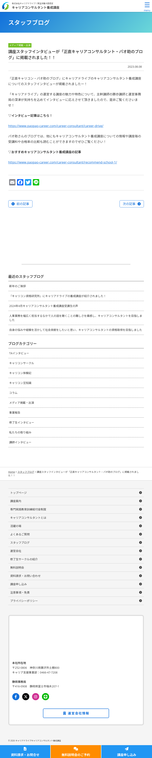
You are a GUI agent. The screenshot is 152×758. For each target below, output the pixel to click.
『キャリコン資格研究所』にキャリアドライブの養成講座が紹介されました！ (57, 296)
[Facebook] (15, 696)
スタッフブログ (20, 542)
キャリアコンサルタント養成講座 (35, 7)
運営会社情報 (76, 713)
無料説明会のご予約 (76, 755)
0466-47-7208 (49, 672)
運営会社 (15, 551)
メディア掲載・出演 (21, 403)
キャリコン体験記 (20, 373)
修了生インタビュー (21, 422)
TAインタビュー (19, 353)
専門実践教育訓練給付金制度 (28, 509)
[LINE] (45, 696)
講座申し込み (126, 755)
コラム (13, 393)
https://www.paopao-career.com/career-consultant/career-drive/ (56, 126)
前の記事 (23, 204)
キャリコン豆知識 (20, 383)
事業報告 (14, 412)
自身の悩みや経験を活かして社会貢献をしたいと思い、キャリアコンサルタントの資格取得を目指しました (75, 330)
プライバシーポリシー (24, 601)
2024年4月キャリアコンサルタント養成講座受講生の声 (43, 306)
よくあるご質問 (20, 534)
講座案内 (15, 501)
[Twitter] (25, 696)
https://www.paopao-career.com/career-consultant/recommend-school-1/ (62, 162)
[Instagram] (35, 696)
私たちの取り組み (20, 432)
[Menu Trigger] (147, 7)
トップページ (18, 493)
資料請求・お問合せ (25, 755)
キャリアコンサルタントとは (28, 518)
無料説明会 (17, 567)
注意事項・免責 (20, 592)
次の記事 (129, 204)
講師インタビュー (20, 442)
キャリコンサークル (21, 363)
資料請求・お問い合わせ (25, 576)
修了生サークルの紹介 (24, 559)
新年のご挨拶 (17, 286)
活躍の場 (15, 526)
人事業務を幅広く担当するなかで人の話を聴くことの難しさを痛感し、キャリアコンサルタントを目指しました (75, 318)
